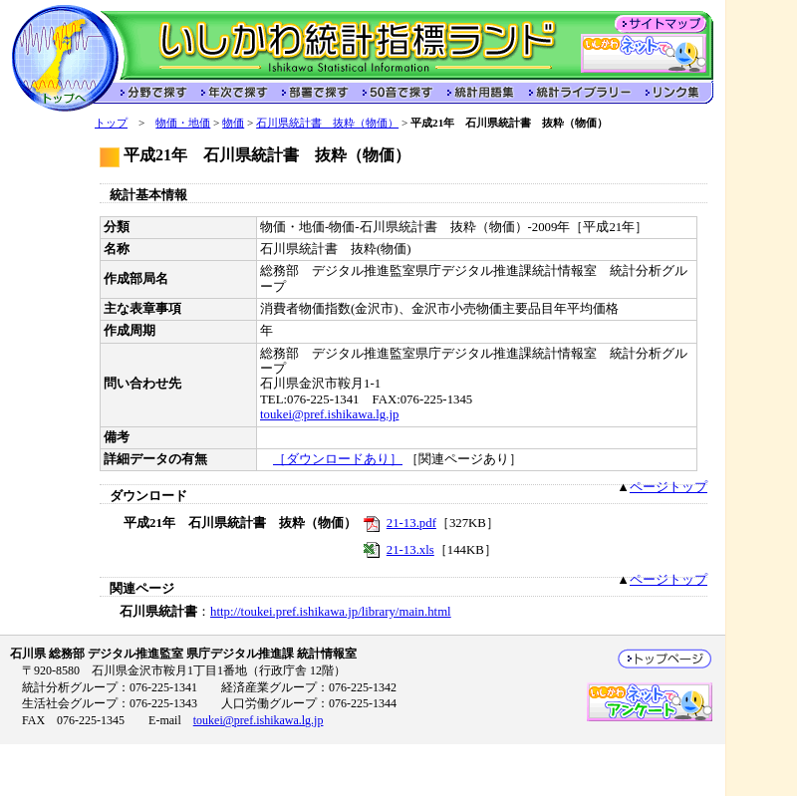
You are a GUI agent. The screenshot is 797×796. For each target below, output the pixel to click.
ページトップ (668, 487)
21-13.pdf (411, 523)
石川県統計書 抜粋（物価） (327, 123)
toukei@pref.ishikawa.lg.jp (329, 414)
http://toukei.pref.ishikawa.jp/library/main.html (330, 612)
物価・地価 (182, 123)
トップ (111, 123)
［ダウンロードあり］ (337, 459)
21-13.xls (410, 550)
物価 (233, 123)
